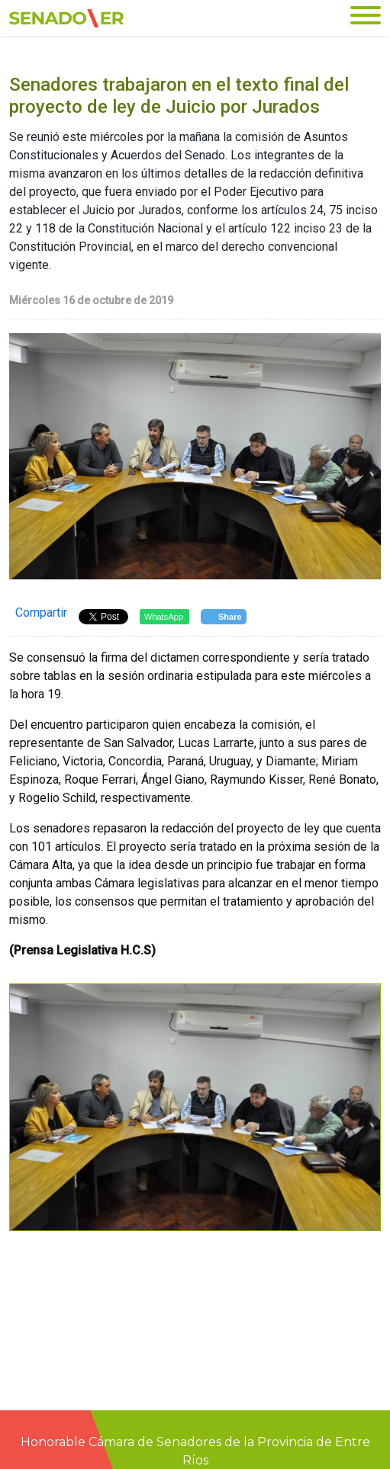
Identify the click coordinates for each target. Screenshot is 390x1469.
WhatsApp (163, 616)
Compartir (41, 612)
